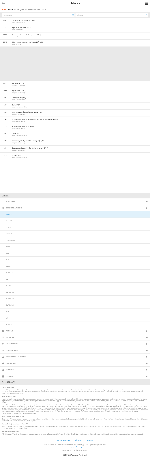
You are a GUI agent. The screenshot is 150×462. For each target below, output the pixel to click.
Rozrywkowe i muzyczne (16, 357)
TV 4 (7, 253)
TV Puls (8, 266)
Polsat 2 (9, 234)
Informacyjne (11, 344)
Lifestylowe (11, 363)
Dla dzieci (10, 370)
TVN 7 (8, 279)
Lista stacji (89, 440)
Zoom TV (9, 324)
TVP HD (8, 285)
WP (7, 318)
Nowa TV (9, 221)
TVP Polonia (10, 305)
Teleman (75, 3)
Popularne (10, 201)
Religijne (9, 376)
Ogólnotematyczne (14, 208)
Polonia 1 (9, 227)
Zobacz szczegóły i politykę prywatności (75, 447)
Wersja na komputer (64, 440)
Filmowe (9, 331)
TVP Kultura (10, 292)
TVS (7, 311)
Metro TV (9, 214)
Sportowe (10, 337)
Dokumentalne (12, 350)
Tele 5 (8, 247)
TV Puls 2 (9, 273)
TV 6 (7, 260)
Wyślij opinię (78, 440)
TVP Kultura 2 (10, 298)
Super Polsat (10, 240)
